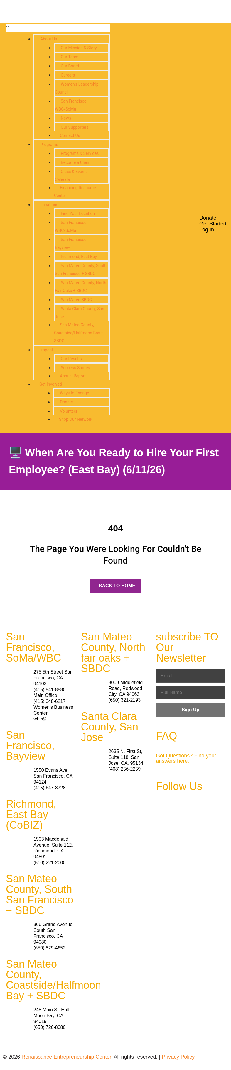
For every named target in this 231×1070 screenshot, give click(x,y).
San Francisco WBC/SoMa (71, 105)
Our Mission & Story (79, 47)
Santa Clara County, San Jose (79, 312)
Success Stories (75, 367)
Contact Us (70, 135)
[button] (58, 28)
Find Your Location (78, 213)
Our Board (70, 66)
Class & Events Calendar (71, 175)
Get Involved (50, 384)
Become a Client (75, 162)
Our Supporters (74, 127)
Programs (49, 144)
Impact (46, 349)
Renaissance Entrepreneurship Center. (66, 1057)
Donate (66, 402)
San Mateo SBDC (76, 299)
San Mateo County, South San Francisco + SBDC (81, 269)
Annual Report (73, 376)
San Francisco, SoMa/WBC (33, 647)
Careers (68, 75)
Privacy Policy (178, 1057)
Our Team (69, 57)
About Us (48, 39)
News (66, 118)
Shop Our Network (75, 419)
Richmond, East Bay (79, 256)
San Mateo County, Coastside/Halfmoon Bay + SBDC (78, 333)
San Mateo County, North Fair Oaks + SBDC (80, 286)
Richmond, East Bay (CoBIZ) (31, 814)
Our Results (71, 358)
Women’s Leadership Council (77, 88)
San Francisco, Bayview (71, 243)
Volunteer (68, 411)
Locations (49, 204)
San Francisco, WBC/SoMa (71, 226)
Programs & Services (80, 153)
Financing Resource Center (75, 191)
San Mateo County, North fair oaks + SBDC (113, 652)
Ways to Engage (74, 393)
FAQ (166, 736)
